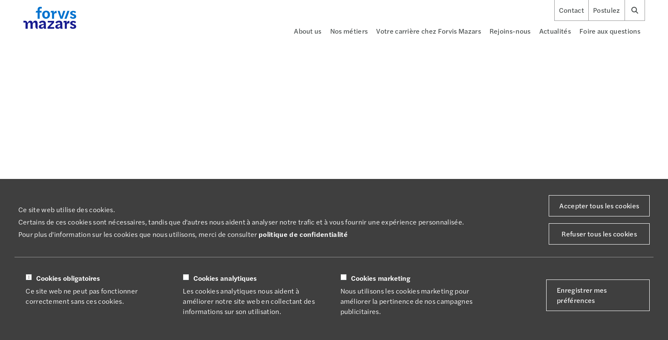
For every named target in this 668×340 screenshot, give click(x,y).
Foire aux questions (609, 31)
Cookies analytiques (225, 278)
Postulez (606, 10)
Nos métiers (349, 31)
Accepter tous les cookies (599, 205)
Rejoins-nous (510, 31)
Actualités (555, 31)
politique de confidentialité (303, 234)
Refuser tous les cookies (599, 234)
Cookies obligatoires (68, 278)
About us (308, 31)
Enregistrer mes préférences (582, 295)
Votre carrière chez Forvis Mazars (428, 31)
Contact (571, 10)
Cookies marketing (380, 278)
